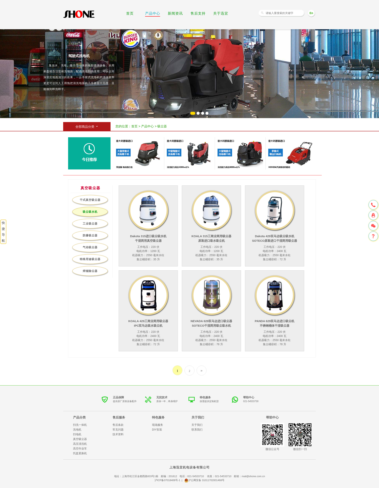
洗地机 (79, 14)
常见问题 (118, 429)
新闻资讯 (175, 13)
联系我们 (197, 429)
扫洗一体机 (80, 424)
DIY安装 (157, 429)
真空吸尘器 (80, 439)
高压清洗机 (80, 443)
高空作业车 (80, 448)
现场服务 (157, 424)
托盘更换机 (80, 453)
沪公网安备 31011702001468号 (204, 480)
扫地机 (77, 434)
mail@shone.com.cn (253, 476)
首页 (130, 13)
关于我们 (197, 424)
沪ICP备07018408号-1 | (170, 480)
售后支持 (197, 13)
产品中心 (152, 13)
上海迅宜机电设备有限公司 (189, 467)
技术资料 (118, 434)
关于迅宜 (220, 13)
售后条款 (118, 424)
